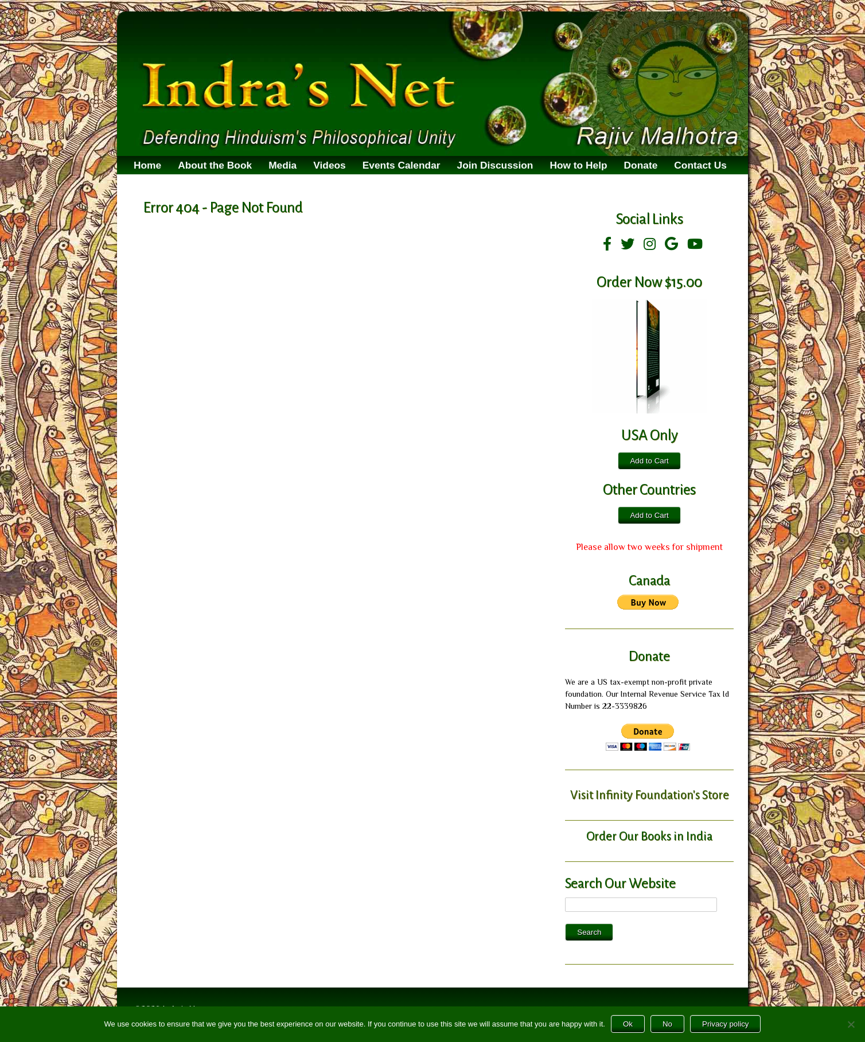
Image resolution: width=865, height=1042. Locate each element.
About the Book (215, 165)
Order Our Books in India (649, 836)
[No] (850, 1024)
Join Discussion (495, 165)
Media (282, 165)
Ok (628, 1024)
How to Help (578, 165)
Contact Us (700, 165)
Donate (641, 165)
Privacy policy (725, 1024)
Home (147, 165)
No (667, 1024)
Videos (329, 165)
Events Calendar (402, 165)
